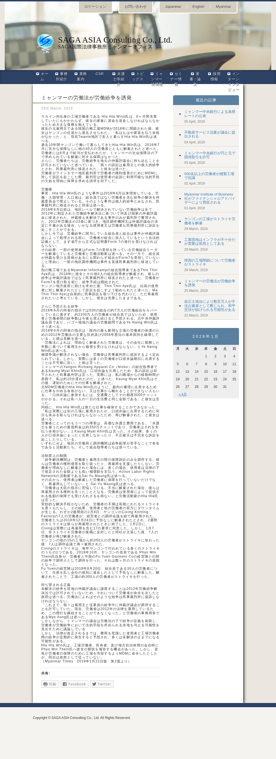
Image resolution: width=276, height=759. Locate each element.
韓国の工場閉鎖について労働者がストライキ (209, 262)
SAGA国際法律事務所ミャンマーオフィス (138, 42)
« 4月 (183, 394)
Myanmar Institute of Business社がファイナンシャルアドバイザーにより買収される (209, 198)
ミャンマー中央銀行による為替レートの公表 (209, 114)
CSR (100, 74)
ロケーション (95, 6)
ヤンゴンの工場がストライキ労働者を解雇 (209, 221)
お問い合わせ (136, 6)
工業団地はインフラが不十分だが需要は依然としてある (209, 242)
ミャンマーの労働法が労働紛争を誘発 (209, 283)
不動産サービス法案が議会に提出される (209, 134)
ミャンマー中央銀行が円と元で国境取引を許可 (209, 155)
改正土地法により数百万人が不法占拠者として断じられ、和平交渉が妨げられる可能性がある (209, 305)
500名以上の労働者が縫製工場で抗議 (209, 176)
